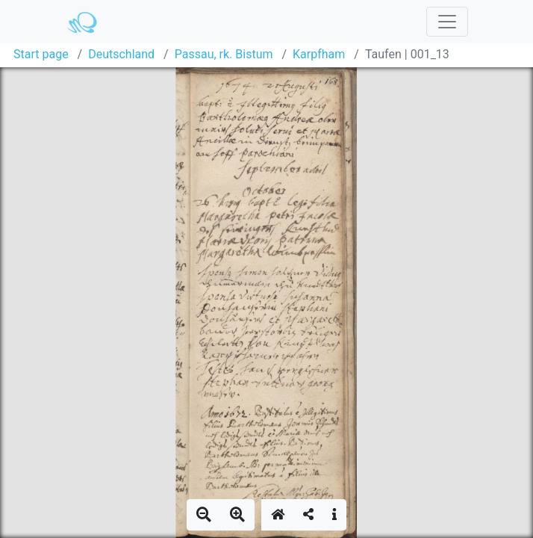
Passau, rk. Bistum (224, 54)
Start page (41, 54)
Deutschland (121, 54)
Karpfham (319, 54)
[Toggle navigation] (447, 22)
